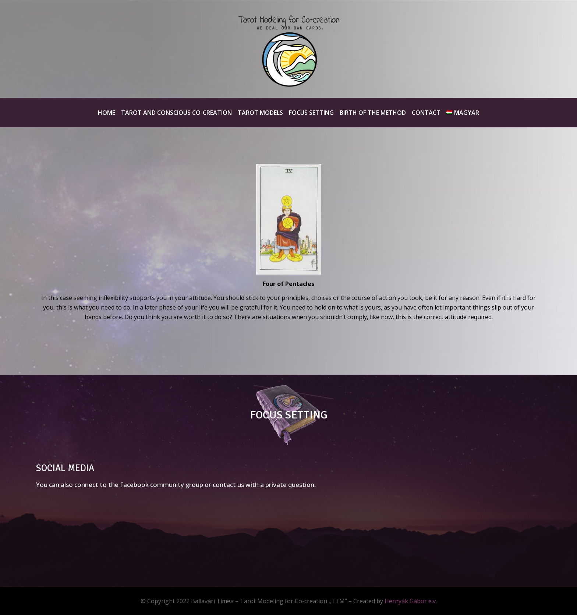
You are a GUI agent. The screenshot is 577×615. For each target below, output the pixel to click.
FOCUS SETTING (289, 415)
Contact (426, 113)
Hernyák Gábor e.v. (411, 601)
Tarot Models (260, 113)
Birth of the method (373, 113)
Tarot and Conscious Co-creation (176, 113)
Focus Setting (311, 113)
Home (106, 113)
